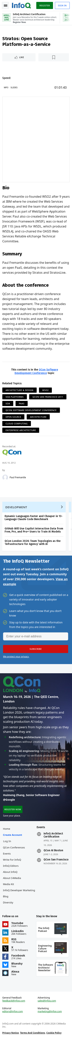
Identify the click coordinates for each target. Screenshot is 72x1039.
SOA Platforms (15, 396)
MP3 (6, 87)
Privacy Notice (10, 1032)
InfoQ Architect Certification (53, 835)
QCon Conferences (14, 847)
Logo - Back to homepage (21, 5)
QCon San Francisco (56, 859)
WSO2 (45, 390)
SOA (8, 403)
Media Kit (8, 884)
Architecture (38, 416)
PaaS (21, 403)
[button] (35, 649)
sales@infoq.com (47, 1000)
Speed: (6, 78)
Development (16, 507)
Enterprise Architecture (21, 430)
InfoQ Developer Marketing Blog (19, 893)
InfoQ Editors (11, 865)
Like (21, 57)
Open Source (13, 416)
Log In (7, 841)
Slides (14, 87)
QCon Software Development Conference (36, 371)
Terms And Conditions (32, 1032)
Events (7, 853)
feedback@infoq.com (13, 1000)
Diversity (8, 902)
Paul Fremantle (18, 477)
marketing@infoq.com (50, 1011)
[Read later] (53, 57)
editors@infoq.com (12, 1011)
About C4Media (12, 878)
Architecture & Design (19, 390)
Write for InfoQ (12, 859)
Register (44, 5)
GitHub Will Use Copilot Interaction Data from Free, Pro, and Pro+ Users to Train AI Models (34, 530)
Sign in (62, 5)
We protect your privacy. (16, 656)
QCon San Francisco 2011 (47, 396)
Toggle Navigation (5, 5)
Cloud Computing (17, 423)
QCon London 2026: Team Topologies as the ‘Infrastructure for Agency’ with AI (32, 542)
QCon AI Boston (53, 850)
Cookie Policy (53, 1032)
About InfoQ (10, 872)
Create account (12, 835)
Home (6, 828)
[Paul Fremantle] (5, 477)
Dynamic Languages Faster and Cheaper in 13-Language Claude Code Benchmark (34, 518)
